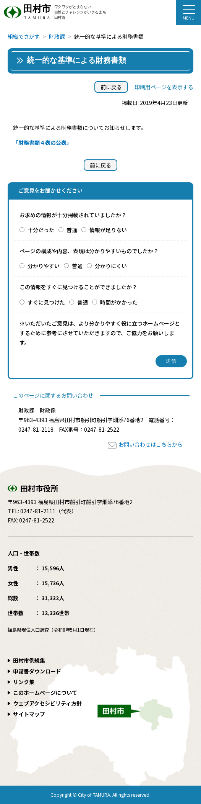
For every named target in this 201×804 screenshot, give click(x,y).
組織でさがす (24, 36)
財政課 (57, 36)
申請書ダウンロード (37, 671)
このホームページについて (45, 692)
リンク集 (23, 682)
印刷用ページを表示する (164, 87)
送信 (171, 361)
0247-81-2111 (37, 511)
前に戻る (111, 87)
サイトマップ (29, 714)
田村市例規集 (29, 660)
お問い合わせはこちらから (150, 444)
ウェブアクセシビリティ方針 (47, 703)
